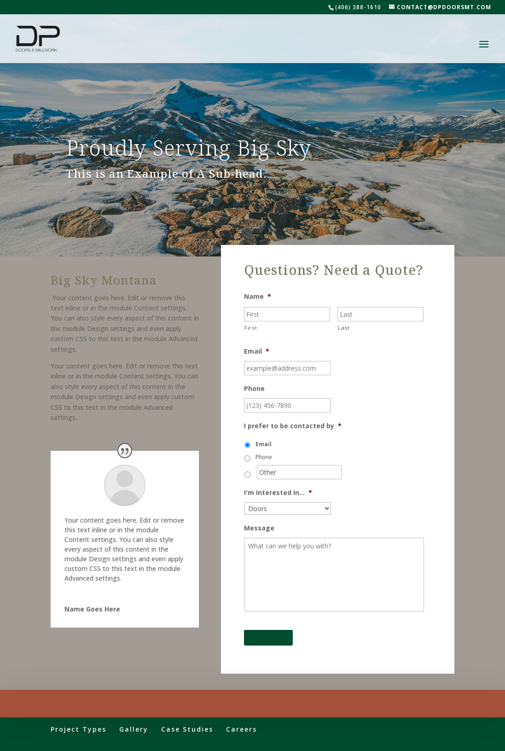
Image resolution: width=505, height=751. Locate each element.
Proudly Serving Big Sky (188, 147)
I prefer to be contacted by (293, 426)
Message (259, 528)
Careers (241, 729)
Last (344, 327)
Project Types (78, 729)
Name (257, 296)
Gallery (133, 729)
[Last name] (380, 314)
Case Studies (187, 729)
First (250, 327)
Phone (254, 388)
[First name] (287, 314)
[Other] (299, 472)
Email (256, 351)
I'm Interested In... (278, 493)
